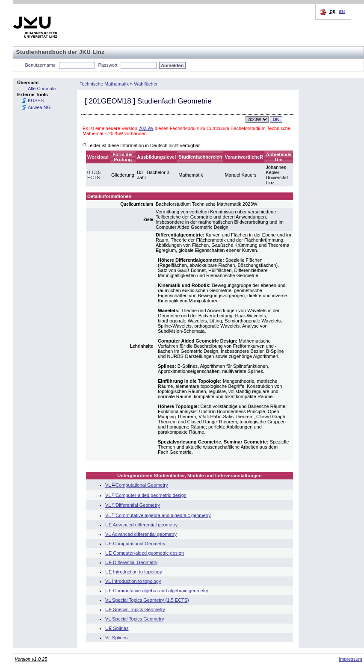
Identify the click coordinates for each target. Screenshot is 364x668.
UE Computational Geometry (135, 543)
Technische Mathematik (104, 83)
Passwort (107, 65)
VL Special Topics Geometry (134, 618)
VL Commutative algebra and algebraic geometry (158, 515)
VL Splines (116, 637)
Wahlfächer (145, 83)
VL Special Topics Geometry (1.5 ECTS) (147, 600)
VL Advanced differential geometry (141, 534)
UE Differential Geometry (131, 562)
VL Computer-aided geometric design (145, 495)
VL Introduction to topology (133, 581)
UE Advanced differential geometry (141, 524)
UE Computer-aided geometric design (144, 553)
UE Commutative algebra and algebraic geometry (156, 590)
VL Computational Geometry (136, 485)
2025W (146, 128)
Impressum (350, 659)
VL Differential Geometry (132, 505)
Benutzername (40, 65)
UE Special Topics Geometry (135, 609)
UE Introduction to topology (133, 571)
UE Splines (116, 628)
